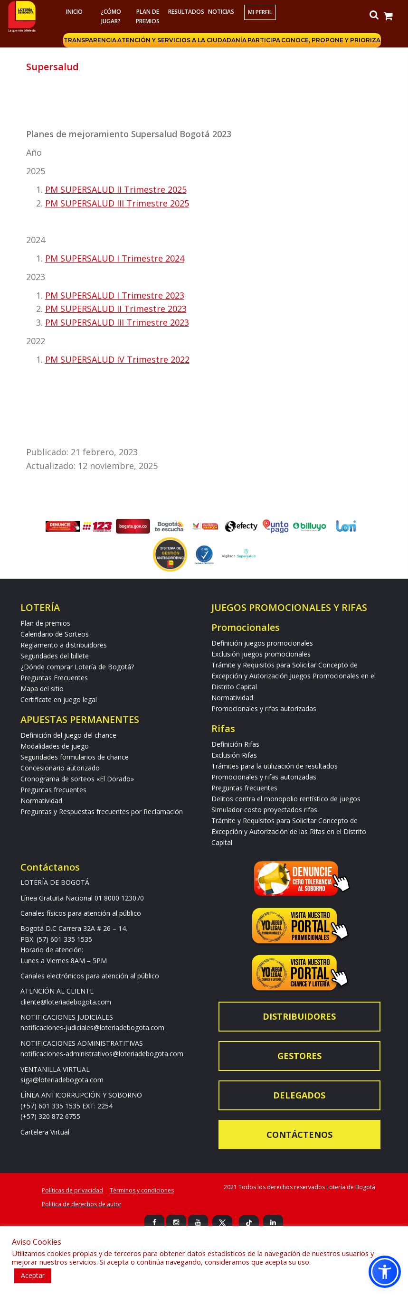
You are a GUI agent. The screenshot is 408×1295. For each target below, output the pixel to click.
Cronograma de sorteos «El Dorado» (77, 778)
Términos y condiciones (142, 1190)
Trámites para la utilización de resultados (274, 765)
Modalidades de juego (54, 746)
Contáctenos (299, 1134)
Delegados (299, 1095)
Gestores (299, 1055)
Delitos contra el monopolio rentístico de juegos (286, 798)
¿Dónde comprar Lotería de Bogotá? (77, 666)
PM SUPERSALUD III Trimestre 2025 (117, 203)
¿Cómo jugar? (111, 16)
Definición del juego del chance (68, 735)
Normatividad (41, 800)
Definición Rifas (235, 744)
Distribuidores (299, 1016)
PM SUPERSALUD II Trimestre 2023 (116, 308)
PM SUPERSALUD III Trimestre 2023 (117, 322)
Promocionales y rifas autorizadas (263, 708)
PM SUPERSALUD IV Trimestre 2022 (117, 359)
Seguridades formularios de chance (74, 756)
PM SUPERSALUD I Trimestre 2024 (114, 258)
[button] (385, 1272)
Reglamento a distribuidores (63, 644)
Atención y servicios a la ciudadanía (182, 40)
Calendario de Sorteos (54, 633)
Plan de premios (148, 16)
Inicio (74, 12)
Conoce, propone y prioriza (330, 40)
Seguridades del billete (54, 655)
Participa (263, 40)
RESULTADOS (185, 12)
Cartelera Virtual (44, 1131)
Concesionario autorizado (60, 767)
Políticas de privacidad (72, 1190)
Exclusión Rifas (234, 755)
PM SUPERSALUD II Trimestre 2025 (116, 189)
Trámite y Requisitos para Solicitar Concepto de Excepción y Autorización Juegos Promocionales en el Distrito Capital (293, 675)
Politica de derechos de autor (82, 1204)
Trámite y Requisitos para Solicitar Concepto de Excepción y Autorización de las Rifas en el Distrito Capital (288, 831)
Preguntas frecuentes (53, 789)
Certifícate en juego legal (58, 699)
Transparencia (90, 40)
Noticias (221, 12)
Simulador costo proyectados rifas (264, 809)
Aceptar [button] (33, 1275)
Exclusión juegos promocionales (261, 653)
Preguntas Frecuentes (54, 677)
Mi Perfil (260, 12)
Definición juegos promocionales (262, 643)
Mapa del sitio (42, 688)
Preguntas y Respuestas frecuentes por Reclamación (101, 811)
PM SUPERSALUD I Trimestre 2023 (114, 295)
